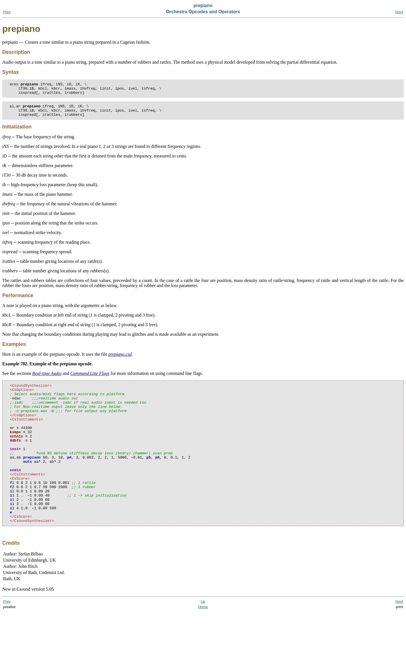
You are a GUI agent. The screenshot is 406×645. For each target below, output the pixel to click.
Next (399, 12)
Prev (7, 12)
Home (203, 640)
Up (203, 634)
